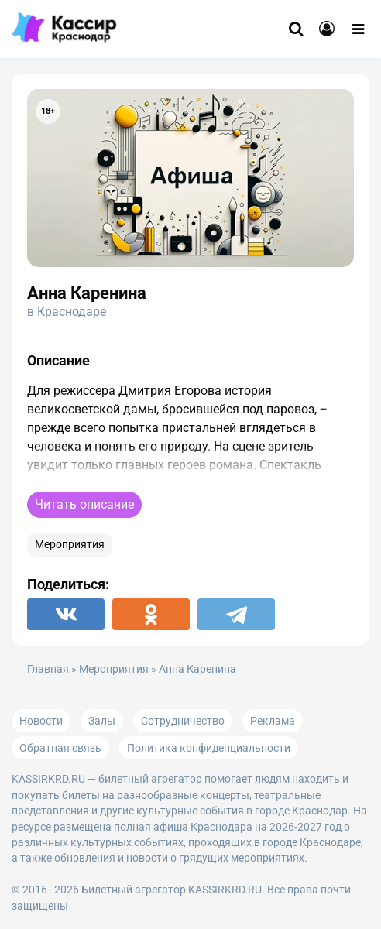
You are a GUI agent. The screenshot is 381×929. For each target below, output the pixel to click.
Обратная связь (60, 748)
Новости (41, 721)
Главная (48, 669)
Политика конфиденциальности (208, 748)
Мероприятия (70, 544)
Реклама (272, 721)
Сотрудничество (183, 721)
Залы (101, 721)
